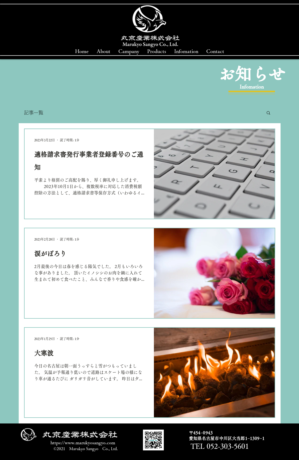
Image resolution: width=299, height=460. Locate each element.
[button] (268, 113)
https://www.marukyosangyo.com (83, 442)
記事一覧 (33, 112)
